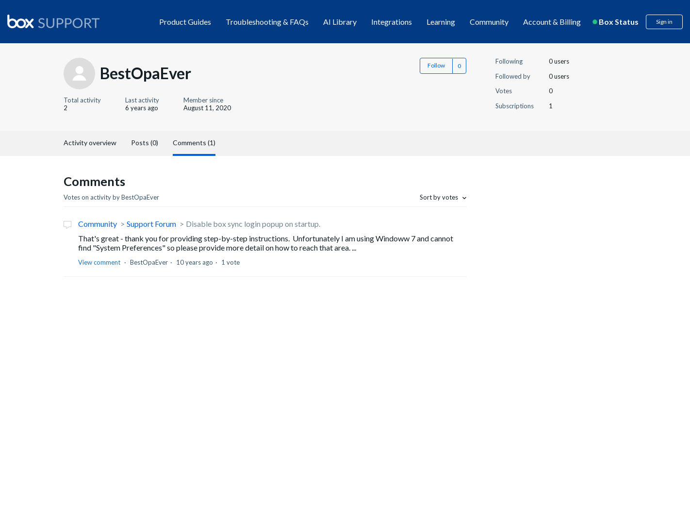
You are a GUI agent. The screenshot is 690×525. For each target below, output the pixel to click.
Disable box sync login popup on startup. (253, 223)
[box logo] (53, 21)
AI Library (340, 21)
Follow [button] (436, 65)
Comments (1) (194, 142)
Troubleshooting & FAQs (267, 21)
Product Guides (185, 21)
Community (489, 21)
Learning (441, 21)
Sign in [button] (664, 21)
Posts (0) (144, 142)
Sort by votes (440, 197)
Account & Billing (552, 21)
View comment (99, 262)
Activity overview (90, 142)
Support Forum (151, 223)
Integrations (391, 21)
